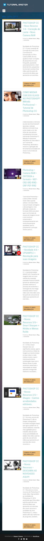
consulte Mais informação (29, 84)
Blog (38, 38)
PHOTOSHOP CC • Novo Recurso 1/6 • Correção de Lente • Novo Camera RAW (31, 29)
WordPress (36, 536)
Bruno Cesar (32, 38)
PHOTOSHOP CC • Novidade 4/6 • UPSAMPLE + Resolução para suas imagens (31, 253)
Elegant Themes (18, 536)
